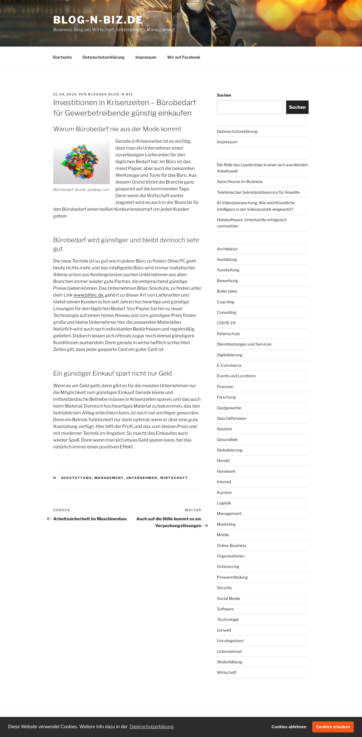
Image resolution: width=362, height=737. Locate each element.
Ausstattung (76, 478)
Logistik (224, 502)
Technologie (228, 619)
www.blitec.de (88, 295)
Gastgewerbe (229, 407)
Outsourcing (228, 566)
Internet (224, 481)
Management (109, 478)
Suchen (224, 95)
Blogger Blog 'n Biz (110, 94)
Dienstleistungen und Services (244, 344)
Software (225, 608)
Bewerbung (227, 280)
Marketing (226, 524)
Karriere (224, 492)
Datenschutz (228, 333)
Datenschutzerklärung (104, 57)
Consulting (226, 312)
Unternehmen (142, 478)
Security (224, 587)
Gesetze (224, 428)
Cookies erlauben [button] (333, 727)
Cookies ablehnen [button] (289, 727)
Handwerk (226, 471)
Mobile (223, 534)
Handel (223, 460)
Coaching (225, 301)
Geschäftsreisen (232, 418)
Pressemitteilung (232, 577)
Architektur (227, 248)
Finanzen (225, 386)
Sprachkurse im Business (240, 181)
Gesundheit (227, 439)
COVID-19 (226, 322)
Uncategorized (230, 640)
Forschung (226, 397)
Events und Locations (236, 375)
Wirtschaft (174, 478)
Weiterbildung (229, 661)
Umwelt (224, 630)
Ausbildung (227, 259)
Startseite (62, 57)
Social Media (228, 598)
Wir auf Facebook (183, 57)
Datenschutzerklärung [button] (152, 726)
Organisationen (231, 555)
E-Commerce (229, 365)
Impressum (145, 57)
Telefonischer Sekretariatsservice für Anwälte (258, 192)
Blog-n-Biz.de (98, 20)
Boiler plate (227, 291)
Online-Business (231, 545)
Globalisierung (229, 450)
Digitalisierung (229, 354)
